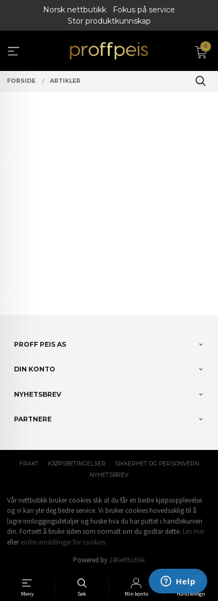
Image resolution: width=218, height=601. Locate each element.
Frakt (29, 463)
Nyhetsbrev (109, 474)
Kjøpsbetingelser (77, 463)
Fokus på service (144, 10)
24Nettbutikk (127, 559)
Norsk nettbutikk (74, 10)
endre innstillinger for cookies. (63, 542)
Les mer (194, 531)
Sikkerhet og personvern (157, 463)
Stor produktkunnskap (109, 21)
